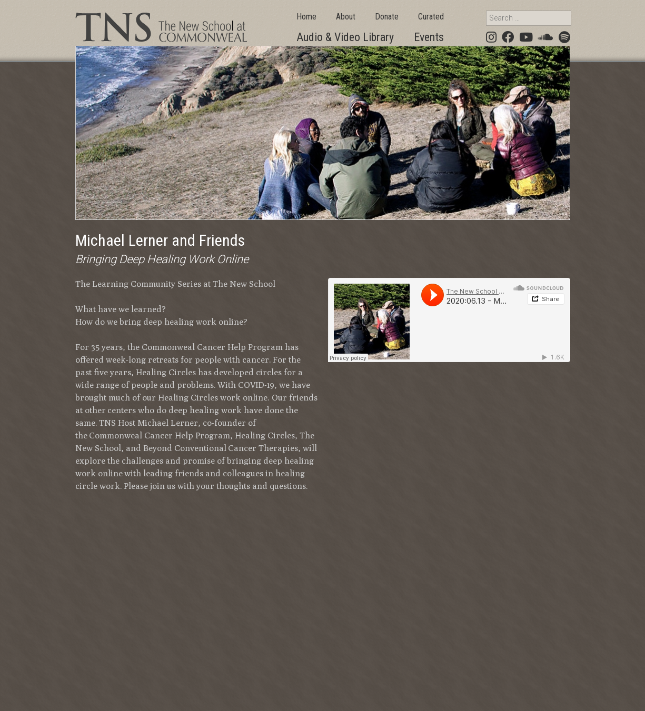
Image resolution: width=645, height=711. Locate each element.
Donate (387, 17)
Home (306, 17)
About (345, 17)
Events (429, 37)
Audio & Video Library (345, 37)
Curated (431, 17)
